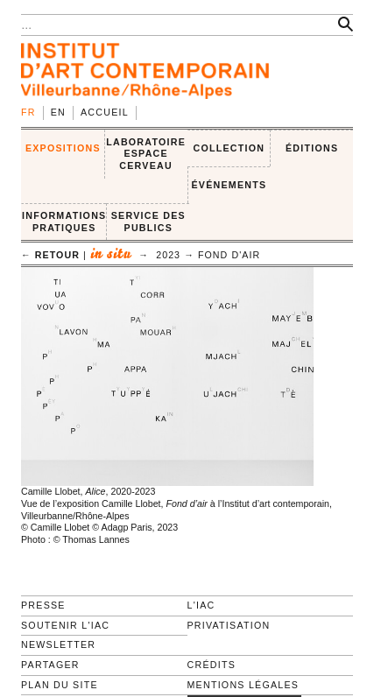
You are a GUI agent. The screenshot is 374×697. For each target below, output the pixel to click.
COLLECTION (229, 148)
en (58, 112)
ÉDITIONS (312, 148)
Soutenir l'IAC (65, 625)
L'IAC (201, 605)
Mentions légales (243, 684)
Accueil (105, 112)
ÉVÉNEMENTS (228, 185)
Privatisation (229, 625)
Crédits (211, 664)
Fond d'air (229, 255)
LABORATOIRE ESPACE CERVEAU (146, 154)
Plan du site (59, 684)
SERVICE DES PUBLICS (148, 221)
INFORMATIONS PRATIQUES (64, 221)
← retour (50, 255)
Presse (43, 605)
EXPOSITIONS (63, 148)
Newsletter (58, 644)
